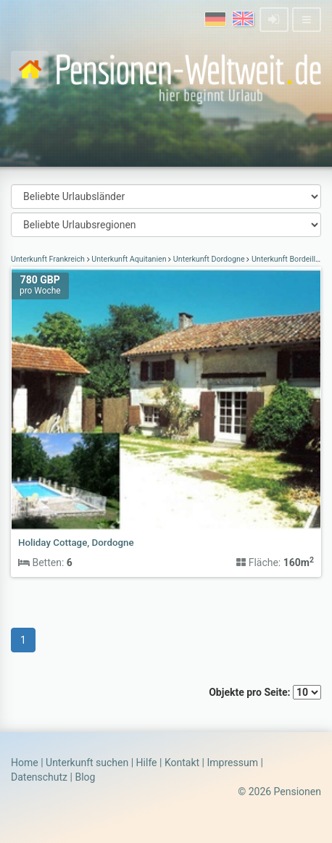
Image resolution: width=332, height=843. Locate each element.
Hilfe (146, 762)
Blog (85, 777)
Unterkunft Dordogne (208, 259)
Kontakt (182, 762)
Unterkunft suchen (87, 762)
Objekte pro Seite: (265, 692)
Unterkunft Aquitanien (129, 259)
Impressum (232, 762)
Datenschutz (39, 777)
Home (24, 762)
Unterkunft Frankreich (49, 259)
